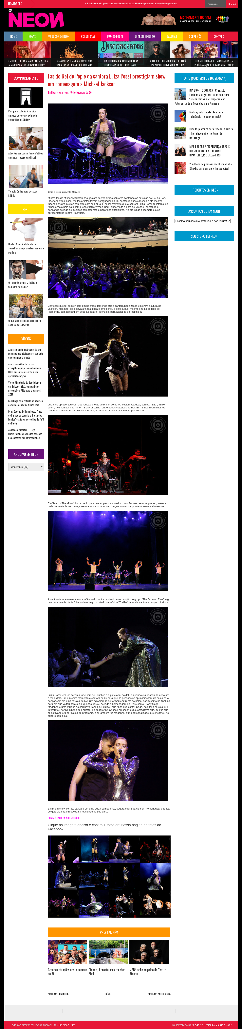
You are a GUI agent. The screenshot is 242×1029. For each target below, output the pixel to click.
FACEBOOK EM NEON (58, 36)
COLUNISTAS (88, 36)
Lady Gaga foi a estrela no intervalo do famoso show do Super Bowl (25, 403)
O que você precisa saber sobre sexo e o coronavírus (24, 322)
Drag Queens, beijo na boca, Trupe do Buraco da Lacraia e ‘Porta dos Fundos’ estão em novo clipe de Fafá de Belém (26, 417)
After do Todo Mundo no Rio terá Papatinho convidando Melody (168, 63)
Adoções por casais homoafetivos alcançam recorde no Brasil (25, 155)
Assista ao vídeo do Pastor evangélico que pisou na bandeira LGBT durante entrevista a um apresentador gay (24, 370)
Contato (219, 36)
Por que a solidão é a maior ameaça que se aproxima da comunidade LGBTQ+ (22, 115)
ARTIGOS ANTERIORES (159, 994)
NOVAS (32, 36)
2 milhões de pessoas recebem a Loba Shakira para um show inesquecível (137, 3)
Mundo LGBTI (115, 36)
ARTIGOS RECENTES (58, 994)
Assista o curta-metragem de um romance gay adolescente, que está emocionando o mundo (25, 353)
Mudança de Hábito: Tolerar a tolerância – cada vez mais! (206, 114)
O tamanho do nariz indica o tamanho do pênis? (22, 284)
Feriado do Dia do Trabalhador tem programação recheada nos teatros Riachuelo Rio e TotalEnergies (214, 64)
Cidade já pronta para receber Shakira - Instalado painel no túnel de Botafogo (211, 133)
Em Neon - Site (67, 1025)
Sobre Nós (195, 36)
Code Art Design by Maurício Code (212, 1025)
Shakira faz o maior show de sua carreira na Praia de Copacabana (74, 63)
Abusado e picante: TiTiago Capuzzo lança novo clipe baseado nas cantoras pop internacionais (25, 434)
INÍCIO (108, 994)
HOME (13, 36)
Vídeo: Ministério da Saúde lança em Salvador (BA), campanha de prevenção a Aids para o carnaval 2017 (24, 388)
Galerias (172, 36)
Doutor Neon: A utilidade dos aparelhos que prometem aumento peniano (26, 248)
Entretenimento (145, 36)
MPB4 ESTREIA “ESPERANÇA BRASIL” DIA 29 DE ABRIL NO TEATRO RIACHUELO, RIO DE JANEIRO (210, 150)
